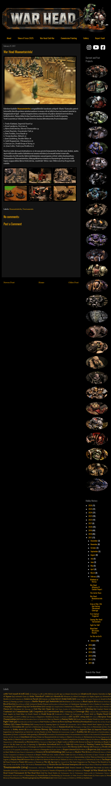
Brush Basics (64, 704)
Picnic (15, 747)
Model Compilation (70, 739)
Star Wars (90, 757)
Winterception (99, 776)
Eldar (25, 717)
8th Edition (49, 694)
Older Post (73, 282)
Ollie (24, 745)
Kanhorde (93, 732)
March (93, 572)
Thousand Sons (40, 764)
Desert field (88, 714)
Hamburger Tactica (50, 727)
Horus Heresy (41, 729)
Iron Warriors (53, 732)
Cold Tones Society (61, 709)
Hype (74, 730)
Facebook (42, 719)
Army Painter (81, 699)
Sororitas (89, 755)
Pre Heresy (72, 747)
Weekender (66, 776)
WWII (79, 778)
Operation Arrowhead (47, 744)
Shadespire (69, 752)
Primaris (96, 747)
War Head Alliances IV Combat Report (96, 587)
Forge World (73, 722)
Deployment (77, 714)
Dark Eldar (20, 714)
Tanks (98, 760)
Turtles (107, 768)
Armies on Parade (31, 699)
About (9, 38)
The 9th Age (49, 762)
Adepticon (85, 694)
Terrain (38, 762)
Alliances (66, 696)
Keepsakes (7, 734)
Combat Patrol (102, 709)
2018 (90, 534)
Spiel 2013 (60, 757)
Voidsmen (78, 771)
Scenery (39, 752)
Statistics (100, 757)
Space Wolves (30, 757)
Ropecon (92, 749)
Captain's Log (20, 706)
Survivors (54, 759)
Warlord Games (18, 776)
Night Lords (62, 742)
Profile (105, 747)
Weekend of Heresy (94, 580)
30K (23, 693)
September (94, 551)
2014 (90, 652)
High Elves (87, 727)
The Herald (101, 762)
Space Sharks (17, 757)
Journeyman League (68, 732)
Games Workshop (22, 724)
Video (70, 770)
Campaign (7, 706)
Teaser (21, 762)
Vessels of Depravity (57, 770)
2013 (90, 656)
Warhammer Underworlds (84, 773)
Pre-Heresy (84, 747)
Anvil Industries (16, 699)
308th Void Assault (10, 694)
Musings (104, 739)
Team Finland (11, 762)
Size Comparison (11, 755)
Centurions (68, 707)
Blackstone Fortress (102, 702)
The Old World (27, 765)
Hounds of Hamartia (61, 730)
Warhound (6, 776)
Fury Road (106, 722)
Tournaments (28, 209)
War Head (98, 770)
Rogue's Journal (69, 749)
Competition (38, 712)
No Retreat (80, 742)
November (94, 544)
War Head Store (34, 773)
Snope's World (41, 755)
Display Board (102, 714)
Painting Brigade (79, 745)
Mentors (18, 739)
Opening (32, 744)
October (93, 548)
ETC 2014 (80, 716)
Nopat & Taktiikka (94, 742)
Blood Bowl (8, 704)
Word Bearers (15, 778)
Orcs (61, 745)
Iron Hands (41, 732)
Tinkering (85, 765)
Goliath (6, 727)
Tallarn (63, 759)
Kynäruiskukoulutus (62, 735)
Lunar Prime (37, 737)
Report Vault (100, 38)
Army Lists (66, 699)
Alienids (57, 696)
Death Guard (33, 714)
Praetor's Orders (45, 747)
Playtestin (23, 747)
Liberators (105, 734)
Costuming (68, 712)
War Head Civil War (47, 38)
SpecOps (40, 757)
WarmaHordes (43, 775)
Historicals (97, 727)
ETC (71, 717)
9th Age (59, 694)
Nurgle (106, 742)
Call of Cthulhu (94, 704)
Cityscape (28, 709)
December (94, 540)
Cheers (6, 709)
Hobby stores (18, 729)
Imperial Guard (101, 729)
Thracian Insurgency (70, 764)
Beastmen (66, 702)
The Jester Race (95, 593)
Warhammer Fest (66, 773)
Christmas (17, 709)
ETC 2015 (93, 717)
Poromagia (32, 747)
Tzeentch (24, 771)
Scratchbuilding (53, 752)
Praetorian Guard (60, 747)
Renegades (45, 749)
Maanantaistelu (15, 209)
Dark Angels (8, 714)
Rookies (82, 749)
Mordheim (95, 740)
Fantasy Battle (67, 719)
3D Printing (33, 694)
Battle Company (24, 702)
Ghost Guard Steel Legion (92, 724)
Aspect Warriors (93, 699)
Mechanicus (88, 737)
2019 (90, 530)
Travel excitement (56, 767)
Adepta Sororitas (71, 694)
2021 (90, 523)
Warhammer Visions (102, 773)
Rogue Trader (56, 750)
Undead (44, 771)
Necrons (30, 742)
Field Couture (104, 719)
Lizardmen (25, 737)
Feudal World (92, 719)
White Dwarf (77, 776)
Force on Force (58, 722)
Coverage (80, 711)
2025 (90, 509)
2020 (90, 527)
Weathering (55, 775)
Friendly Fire (96, 722)
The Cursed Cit (62, 762)
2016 (90, 645)
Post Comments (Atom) (46, 291)
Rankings (26, 750)
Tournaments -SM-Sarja (36, 768)
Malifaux (62, 737)
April (92, 569)
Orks (68, 744)
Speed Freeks (50, 757)
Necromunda (19, 742)
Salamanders (30, 752)
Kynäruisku (50, 735)
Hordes (29, 730)
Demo (67, 714)
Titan (91, 765)
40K (40, 694)
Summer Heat (29, 759)
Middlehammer (40, 740)
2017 (90, 537)
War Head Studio (51, 773)
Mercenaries (28, 740)
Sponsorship (79, 757)
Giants (107, 725)
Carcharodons (35, 706)
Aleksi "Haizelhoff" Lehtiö (39, 696)
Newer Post (9, 282)
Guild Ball (28, 727)
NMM (71, 742)
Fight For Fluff (95, 625)
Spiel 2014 (69, 757)
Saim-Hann (20, 752)
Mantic (69, 737)
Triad (87, 767)
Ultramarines (34, 770)
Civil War (37, 709)
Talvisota (89, 759)
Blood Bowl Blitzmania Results (94, 630)
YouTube (87, 778)
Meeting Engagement (102, 737)
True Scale (97, 768)
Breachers (54, 704)
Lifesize (5, 737)
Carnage (48, 707)
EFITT (18, 717)
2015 (90, 648)
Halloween (37, 727)
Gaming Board (38, 725)
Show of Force (93, 752)
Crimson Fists (94, 712)
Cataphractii (58, 707)
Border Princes (43, 704)
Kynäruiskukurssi (76, 735)
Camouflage (105, 704)
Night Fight (52, 742)
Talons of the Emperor (76, 760)
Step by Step (16, 759)
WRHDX (72, 778)
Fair (49, 719)
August (93, 555)
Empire (57, 717)
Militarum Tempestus (54, 740)
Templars (30, 762)
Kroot (41, 734)
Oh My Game (15, 744)
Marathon (78, 737)
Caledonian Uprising (78, 704)
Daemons (104, 712)
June (92, 562)
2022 (90, 519)
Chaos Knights (88, 707)
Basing (13, 702)
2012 (90, 659)
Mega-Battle (8, 739)
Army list (54, 699)
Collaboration (76, 709)
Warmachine (30, 775)
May (92, 565)
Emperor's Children (44, 717)
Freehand (85, 722)
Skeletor (22, 755)
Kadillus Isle (82, 732)
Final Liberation (23, 722)
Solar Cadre (65, 755)
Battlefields (54, 701)
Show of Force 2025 (26, 38)
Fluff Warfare (45, 722)
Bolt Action (30, 704)
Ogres (5, 745)
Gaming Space (51, 724)
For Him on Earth (96, 636)
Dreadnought (8, 717)
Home (41, 282)
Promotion (7, 750)
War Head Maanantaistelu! (96, 598)
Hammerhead (64, 727)
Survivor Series (42, 759)
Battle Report (38, 701)
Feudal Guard (81, 719)
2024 (90, 512)
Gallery (86, 38)
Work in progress (29, 778)
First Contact (34, 722)
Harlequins (77, 727)
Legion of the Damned (91, 735)
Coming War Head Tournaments (96, 620)
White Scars (87, 775)
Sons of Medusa (78, 755)
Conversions (53, 711)
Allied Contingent (80, 696)
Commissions (22, 711)
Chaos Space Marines (102, 707)
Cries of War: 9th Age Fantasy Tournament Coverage (96, 607)
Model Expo (84, 739)
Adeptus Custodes (98, 694)
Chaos (77, 706)
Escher (64, 717)
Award (103, 699)
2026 (90, 505)
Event (22, 719)
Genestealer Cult (74, 725)
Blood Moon (20, 704)
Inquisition (7, 732)
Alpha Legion (94, 696)
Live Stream (14, 737)
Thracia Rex (53, 764)
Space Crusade (99, 755)
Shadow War (80, 752)
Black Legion (88, 701)
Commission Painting (69, 38)
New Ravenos (41, 742)
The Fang (91, 762)
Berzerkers (76, 702)
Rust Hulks (10, 752)
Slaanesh (30, 755)
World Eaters (45, 778)
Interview (29, 732)
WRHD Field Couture (60, 778)
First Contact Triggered (94, 615)
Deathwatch (58, 714)
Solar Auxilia (54, 755)
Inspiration (19, 732)
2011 (90, 663)
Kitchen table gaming (29, 734)
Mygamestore (7, 742)
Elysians (32, 717)
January (93, 640)
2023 (90, 516)
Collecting (89, 709)
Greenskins (16, 727)
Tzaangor (16, 771)
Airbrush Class (20, 696)
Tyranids (6, 770)
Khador (16, 735)
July (92, 558)
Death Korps (46, 714)
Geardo (62, 724)
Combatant (7, 712)
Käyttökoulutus (104, 732)
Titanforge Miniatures (102, 765)
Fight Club (8, 721)
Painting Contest (93, 744)
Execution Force (32, 719)
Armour (45, 699)
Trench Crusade (76, 768)
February (94, 576)
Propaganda (17, 750)
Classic (48, 709)
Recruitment (35, 750)
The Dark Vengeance (77, 762)
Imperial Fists (85, 729)
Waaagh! (87, 770)
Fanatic (56, 719)
